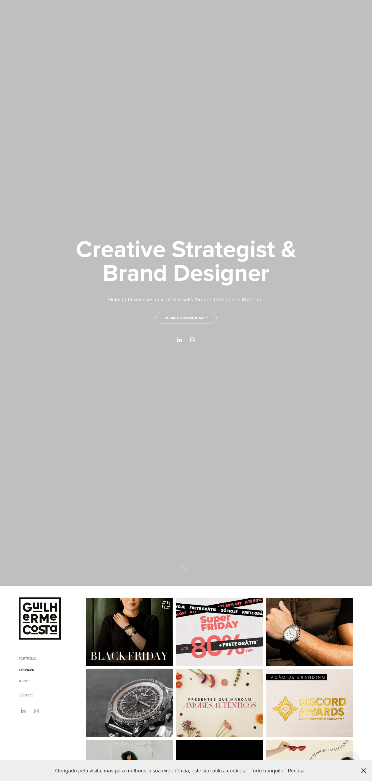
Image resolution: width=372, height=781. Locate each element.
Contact (26, 695)
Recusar (297, 770)
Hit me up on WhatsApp (186, 317)
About (24, 681)
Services (26, 669)
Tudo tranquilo (266, 770)
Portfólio (27, 658)
